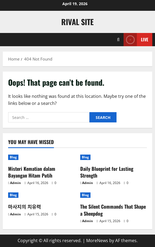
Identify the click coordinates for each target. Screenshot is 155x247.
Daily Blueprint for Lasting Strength (106, 172)
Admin (15, 183)
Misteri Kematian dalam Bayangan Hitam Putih (31, 172)
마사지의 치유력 (24, 206)
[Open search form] (118, 39)
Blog (13, 157)
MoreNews (97, 240)
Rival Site (77, 21)
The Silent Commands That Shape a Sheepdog (113, 210)
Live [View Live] (136, 39)
